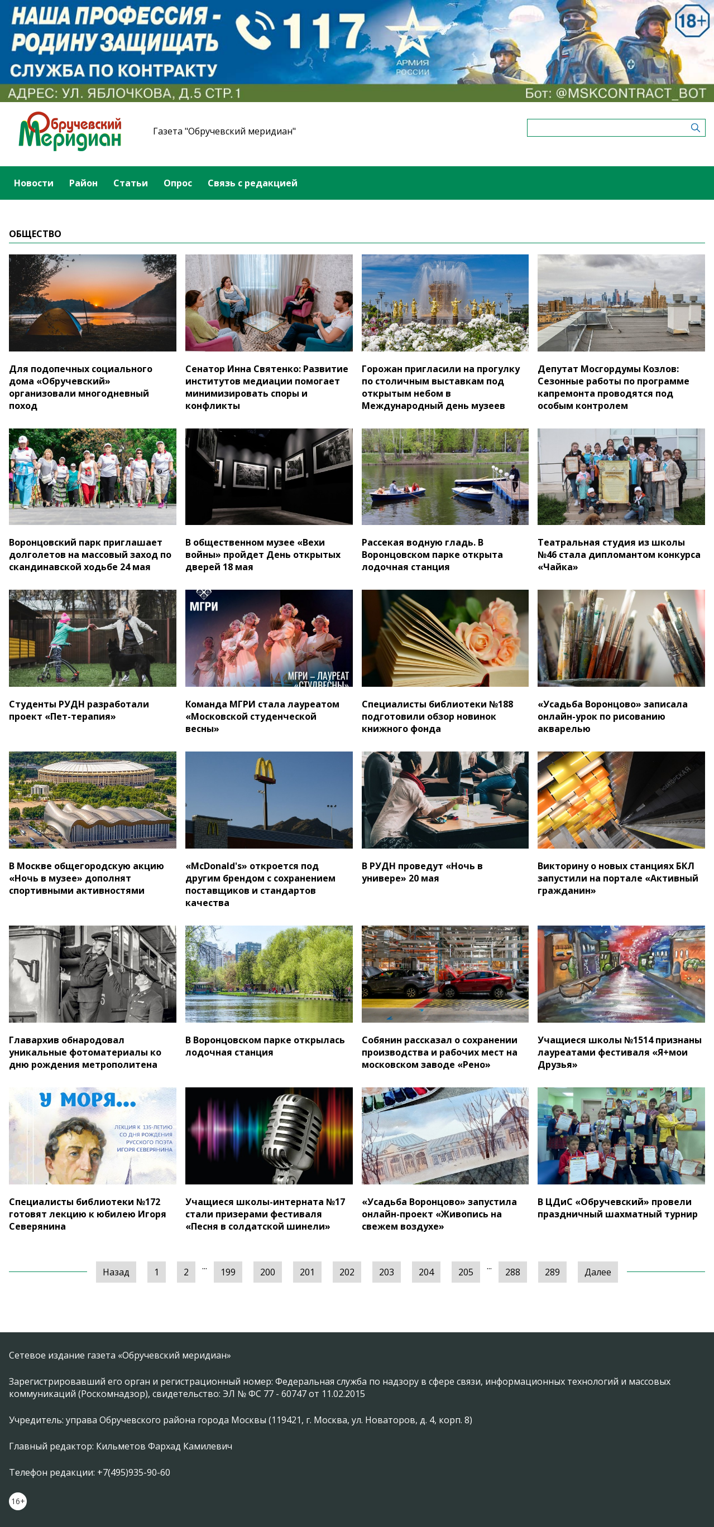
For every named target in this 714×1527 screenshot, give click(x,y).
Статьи (130, 183)
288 (512, 1272)
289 (552, 1272)
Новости (34, 183)
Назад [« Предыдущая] (116, 1272)
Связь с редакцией (253, 183)
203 (386, 1272)
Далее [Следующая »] (597, 1272)
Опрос (178, 183)
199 (228, 1272)
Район (83, 183)
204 (426, 1272)
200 (267, 1272)
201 (307, 1272)
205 (465, 1272)
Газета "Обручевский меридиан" (224, 131)
